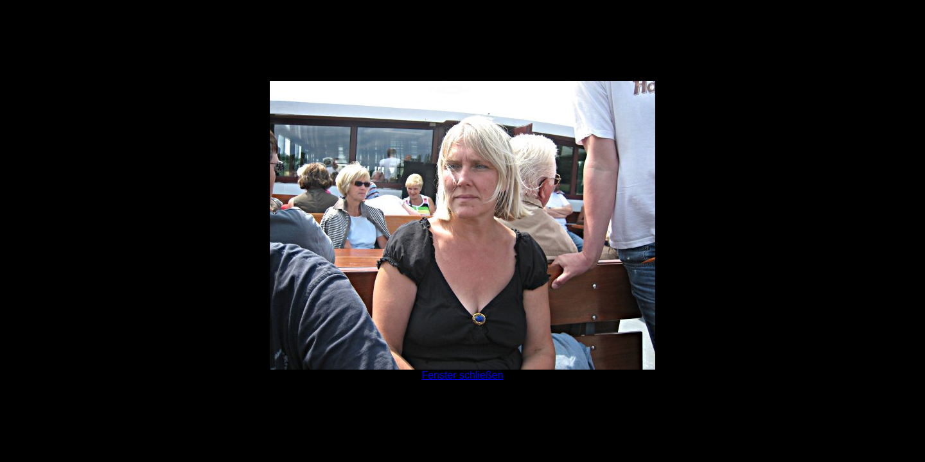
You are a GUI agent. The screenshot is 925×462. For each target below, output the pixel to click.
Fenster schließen (462, 375)
